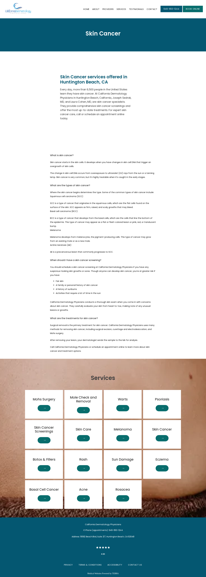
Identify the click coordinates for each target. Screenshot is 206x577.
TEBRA (115, 573)
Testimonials (136, 9)
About (96, 9)
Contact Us (135, 564)
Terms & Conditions (90, 564)
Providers (108, 9)
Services (121, 9)
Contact (152, 9)
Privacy (68, 564)
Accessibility (114, 564)
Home (86, 9)
